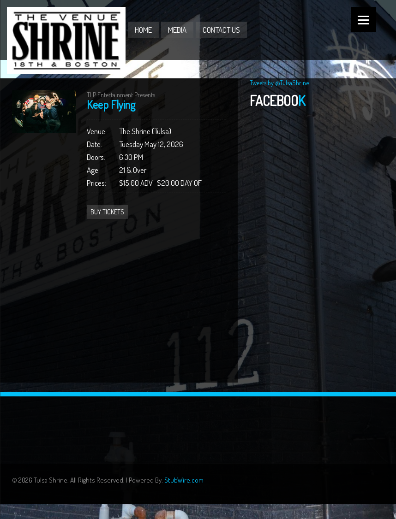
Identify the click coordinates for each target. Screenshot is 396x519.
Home (143, 30)
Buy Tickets (107, 212)
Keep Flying (111, 104)
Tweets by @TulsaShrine (279, 83)
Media (177, 30)
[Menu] (363, 19)
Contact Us (221, 30)
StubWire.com (184, 480)
